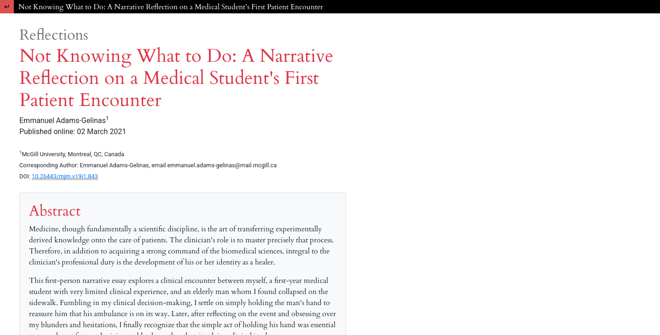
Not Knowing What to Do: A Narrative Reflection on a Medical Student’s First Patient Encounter (170, 7)
